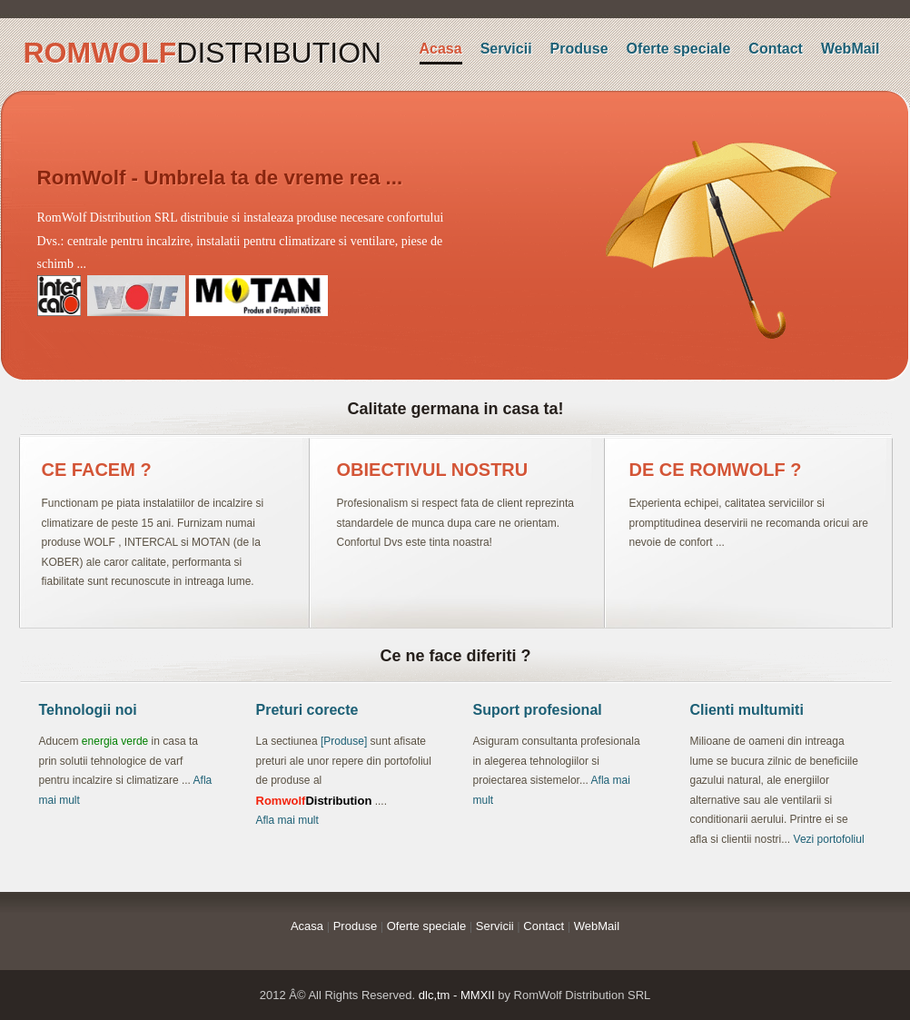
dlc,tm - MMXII (457, 995)
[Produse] (344, 741)
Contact (775, 48)
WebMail (850, 48)
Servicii (506, 48)
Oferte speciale (679, 48)
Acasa (441, 48)
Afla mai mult (287, 820)
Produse (579, 48)
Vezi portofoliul (829, 839)
